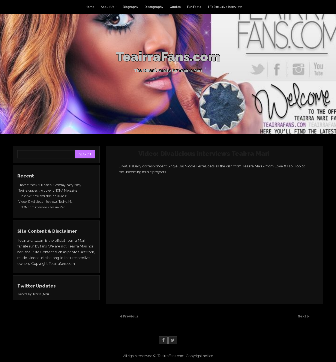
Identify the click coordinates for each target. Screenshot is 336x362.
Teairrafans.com (61, 263)
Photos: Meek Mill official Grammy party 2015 (49, 185)
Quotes (175, 7)
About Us (107, 7)
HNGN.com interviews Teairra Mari (41, 207)
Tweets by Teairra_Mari (33, 294)
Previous (131, 316)
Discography (154, 7)
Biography (130, 7)
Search (85, 154)
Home (90, 7)
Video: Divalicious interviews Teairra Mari (46, 201)
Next (302, 316)
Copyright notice (199, 356)
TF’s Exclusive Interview (224, 7)
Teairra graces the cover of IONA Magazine (47, 190)
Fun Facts (194, 7)
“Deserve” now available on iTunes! (42, 196)
